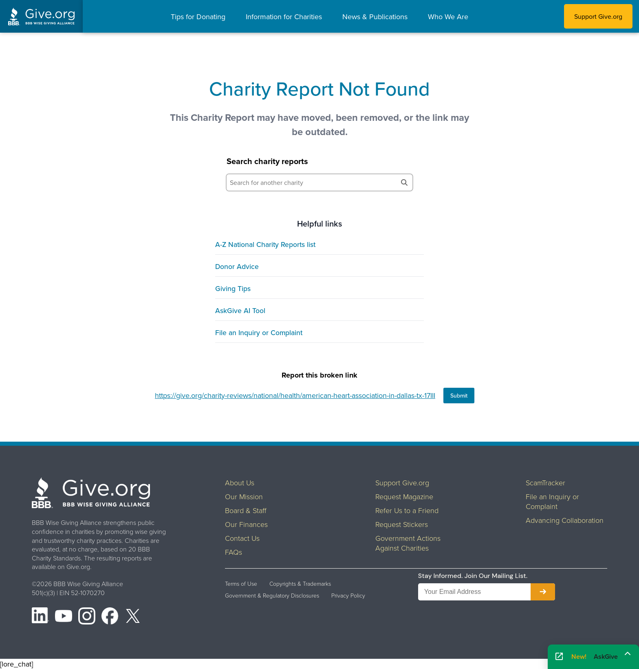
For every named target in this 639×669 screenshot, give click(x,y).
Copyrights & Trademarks (300, 584)
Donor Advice (237, 266)
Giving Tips (233, 288)
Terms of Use (241, 584)
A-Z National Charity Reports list (265, 244)
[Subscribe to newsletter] (543, 591)
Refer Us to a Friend (406, 510)
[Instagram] (86, 617)
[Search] (404, 182)
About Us (239, 482)
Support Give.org (598, 16)
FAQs (233, 552)
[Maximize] (627, 654)
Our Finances (246, 524)
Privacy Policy (348, 595)
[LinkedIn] (40, 617)
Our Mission (244, 496)
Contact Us (242, 538)
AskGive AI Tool (240, 310)
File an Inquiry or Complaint (258, 332)
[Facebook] (110, 617)
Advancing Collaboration (565, 520)
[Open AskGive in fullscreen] (559, 656)
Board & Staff (246, 510)
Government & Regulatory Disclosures (272, 595)
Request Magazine (404, 496)
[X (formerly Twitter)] (132, 617)
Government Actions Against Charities (408, 543)
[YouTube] (63, 617)
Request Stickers (401, 524)
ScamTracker (545, 482)
